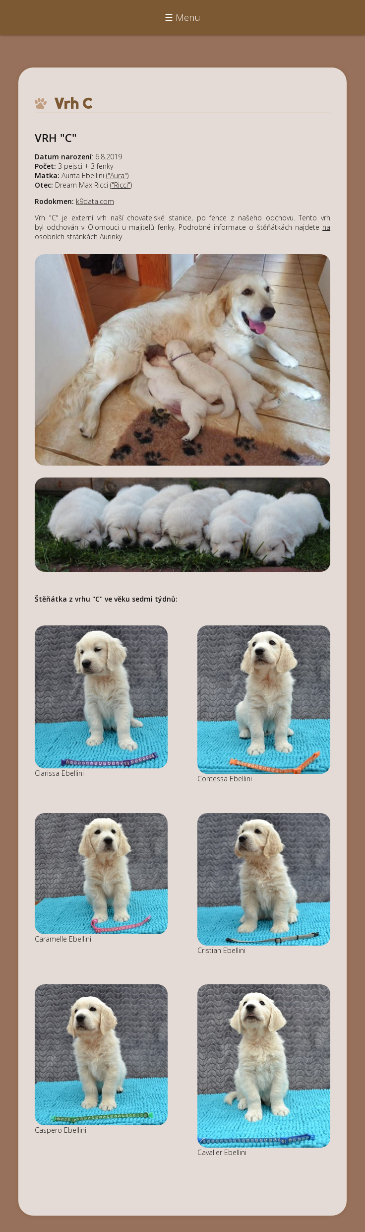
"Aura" (117, 175)
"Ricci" (121, 185)
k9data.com (95, 201)
